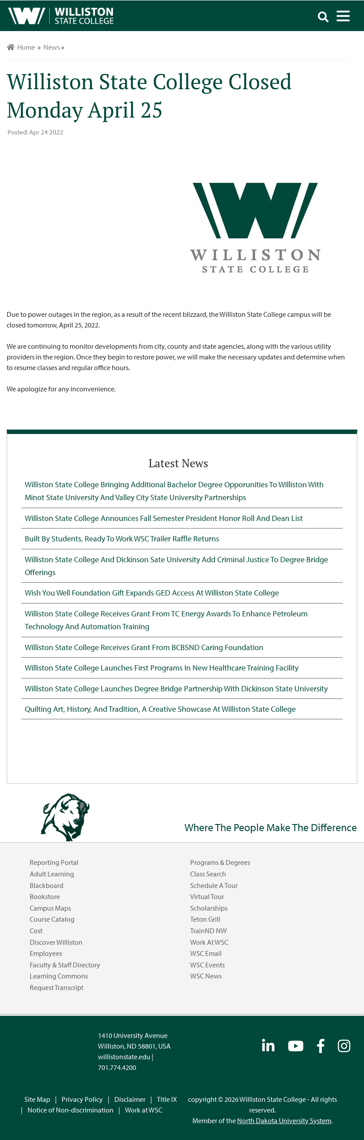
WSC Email (206, 953)
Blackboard (46, 885)
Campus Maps (50, 907)
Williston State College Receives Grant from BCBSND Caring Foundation (144, 647)
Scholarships (208, 907)
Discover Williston (56, 942)
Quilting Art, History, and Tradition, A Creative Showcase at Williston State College (160, 708)
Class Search (208, 873)
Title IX (167, 1099)
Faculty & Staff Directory (65, 964)
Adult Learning (52, 873)
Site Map (37, 1099)
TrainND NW (208, 930)
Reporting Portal (54, 862)
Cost (36, 930)
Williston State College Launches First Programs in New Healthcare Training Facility (161, 667)
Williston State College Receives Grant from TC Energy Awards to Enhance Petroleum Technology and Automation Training (166, 619)
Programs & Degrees (220, 862)
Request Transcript (56, 987)
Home (21, 47)
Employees (46, 953)
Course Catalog (52, 919)
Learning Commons (59, 975)
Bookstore (45, 896)
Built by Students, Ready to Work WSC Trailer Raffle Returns (122, 538)
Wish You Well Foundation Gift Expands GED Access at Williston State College (152, 592)
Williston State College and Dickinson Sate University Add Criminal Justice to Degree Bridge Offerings (176, 565)
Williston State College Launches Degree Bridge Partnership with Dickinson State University (176, 688)
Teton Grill (205, 919)
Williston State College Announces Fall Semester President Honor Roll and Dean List (164, 518)
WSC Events (207, 964)
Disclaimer (129, 1099)
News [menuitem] (51, 47)
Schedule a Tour (214, 885)
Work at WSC (209, 942)
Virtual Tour (207, 896)
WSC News (206, 975)
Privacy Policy (82, 1099)
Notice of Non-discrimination (70, 1109)
